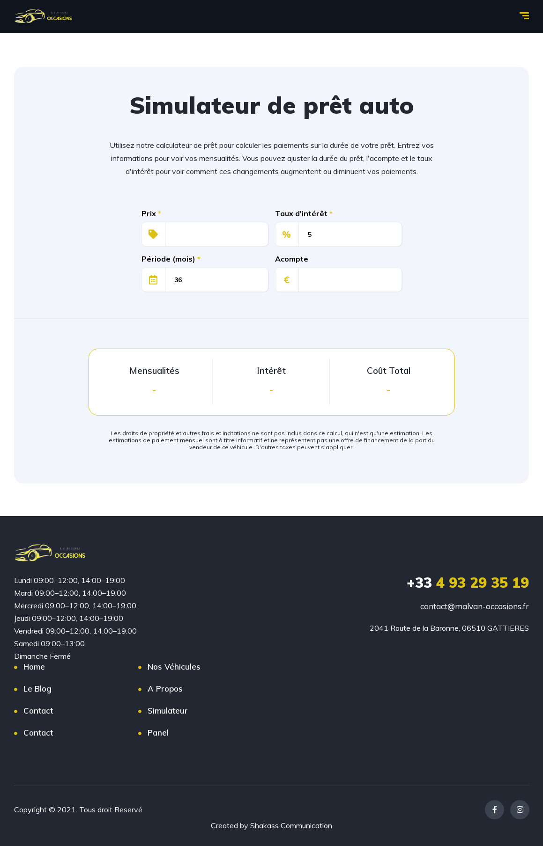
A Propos (165, 688)
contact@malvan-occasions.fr (474, 606)
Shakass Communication (291, 825)
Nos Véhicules (174, 666)
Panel (158, 732)
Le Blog (37, 688)
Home (34, 666)
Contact (38, 710)
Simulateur (168, 710)
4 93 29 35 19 (468, 582)
